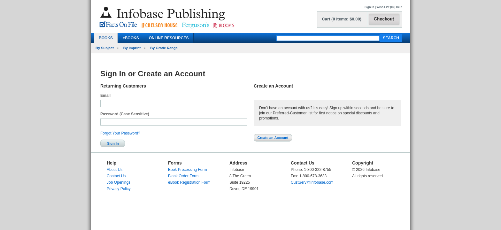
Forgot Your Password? (120, 133)
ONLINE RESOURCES (169, 38)
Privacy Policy (119, 189)
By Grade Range (164, 48)
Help (399, 7)
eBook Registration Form (189, 182)
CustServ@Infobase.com (312, 182)
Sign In (369, 7)
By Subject (105, 48)
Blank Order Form (183, 176)
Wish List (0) (385, 7)
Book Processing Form (187, 169)
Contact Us (116, 176)
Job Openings (118, 182)
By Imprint (132, 48)
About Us (114, 169)
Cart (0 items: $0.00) (341, 19)
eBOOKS (131, 38)
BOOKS (106, 38)
